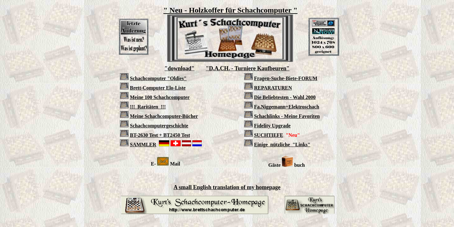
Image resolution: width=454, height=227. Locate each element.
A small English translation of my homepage (226, 187)
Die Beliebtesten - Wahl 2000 (285, 97)
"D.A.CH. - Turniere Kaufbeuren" (247, 68)
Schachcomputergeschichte (159, 125)
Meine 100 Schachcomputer (159, 97)
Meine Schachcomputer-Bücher (164, 116)
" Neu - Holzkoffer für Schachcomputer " (230, 10)
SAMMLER (143, 144)
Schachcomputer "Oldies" (158, 78)
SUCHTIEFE (268, 135)
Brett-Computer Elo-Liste (158, 87)
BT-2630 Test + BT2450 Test (160, 135)
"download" (180, 68)
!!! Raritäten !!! (148, 106)
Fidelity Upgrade (272, 125)
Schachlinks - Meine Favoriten (287, 116)
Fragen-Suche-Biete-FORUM (285, 78)
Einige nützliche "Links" (282, 144)
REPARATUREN (273, 87)
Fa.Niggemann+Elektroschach (286, 106)
